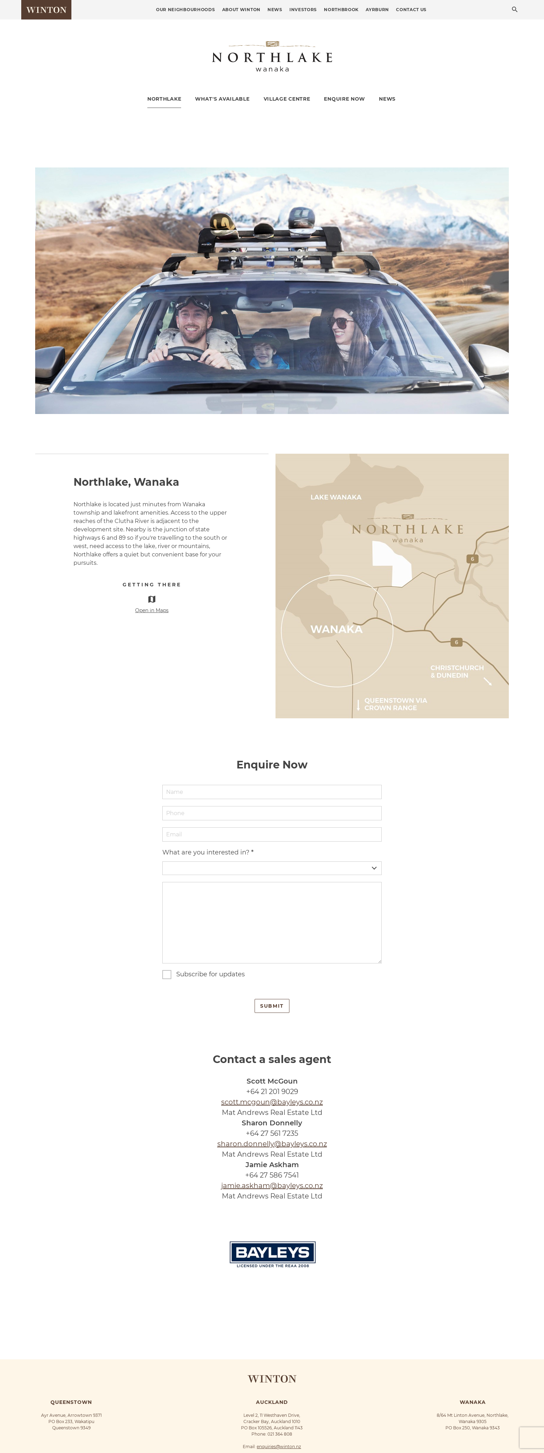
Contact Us (411, 9)
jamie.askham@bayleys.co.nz (272, 1185)
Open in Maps (152, 610)
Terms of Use (301, 1434)
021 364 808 (279, 1402)
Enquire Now (344, 99)
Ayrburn (377, 9)
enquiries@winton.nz (279, 1415)
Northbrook (341, 9)
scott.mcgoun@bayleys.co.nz (272, 1102)
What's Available (222, 99)
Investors (303, 9)
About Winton (241, 9)
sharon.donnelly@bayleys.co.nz (272, 1144)
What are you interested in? (208, 852)
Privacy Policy (273, 1434)
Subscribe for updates (210, 974)
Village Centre (287, 99)
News (274, 9)
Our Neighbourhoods (185, 9)
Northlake (164, 99)
